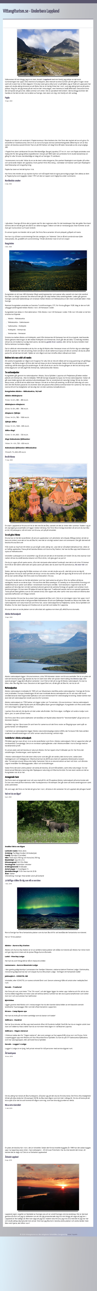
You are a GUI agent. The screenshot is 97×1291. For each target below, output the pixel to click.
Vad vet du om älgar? (13, 794)
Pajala (7, 98)
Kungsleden (9, 244)
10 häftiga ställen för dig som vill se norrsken (22, 881)
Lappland (47, 79)
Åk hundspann (10, 1053)
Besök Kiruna (10, 457)
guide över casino (54, 342)
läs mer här (80, 565)
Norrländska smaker (13, 181)
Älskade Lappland (11, 1157)
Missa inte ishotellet (13, 1105)
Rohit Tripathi (72, 1234)
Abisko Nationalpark (13, 614)
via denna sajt (76, 679)
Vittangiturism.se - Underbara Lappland (31, 11)
